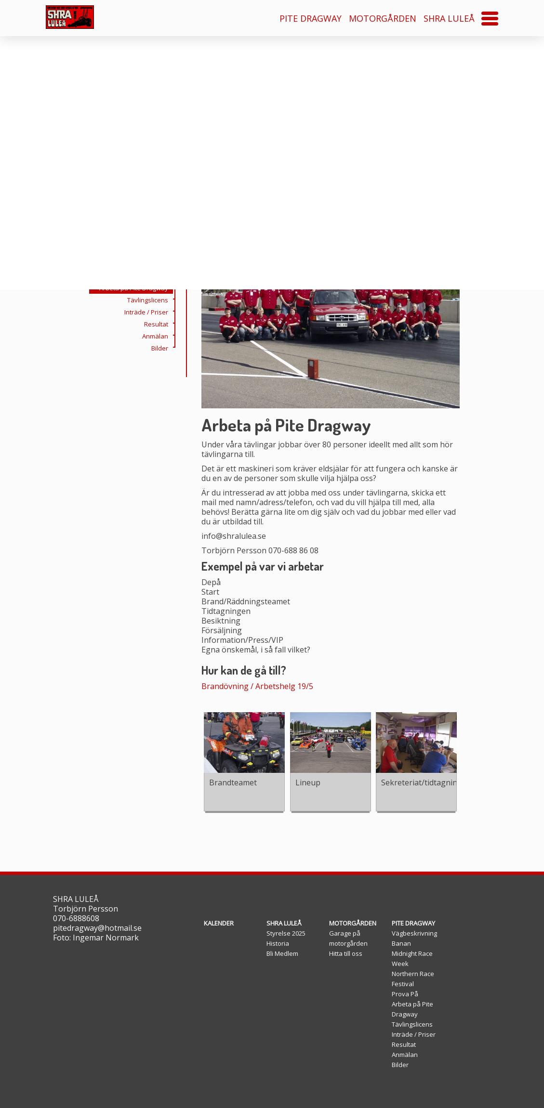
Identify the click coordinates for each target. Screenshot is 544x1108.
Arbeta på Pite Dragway (136, 322)
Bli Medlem (282, 953)
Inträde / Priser (148, 346)
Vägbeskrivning (414, 933)
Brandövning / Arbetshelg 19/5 (257, 686)
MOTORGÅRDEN (382, 18)
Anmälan (157, 370)
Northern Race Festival (137, 298)
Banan (401, 943)
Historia (277, 943)
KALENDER (219, 923)
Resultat (158, 358)
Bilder (162, 382)
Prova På (157, 310)
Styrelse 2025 (285, 933)
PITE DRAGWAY (310, 18)
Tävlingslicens (150, 334)
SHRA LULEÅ (449, 18)
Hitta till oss (345, 953)
